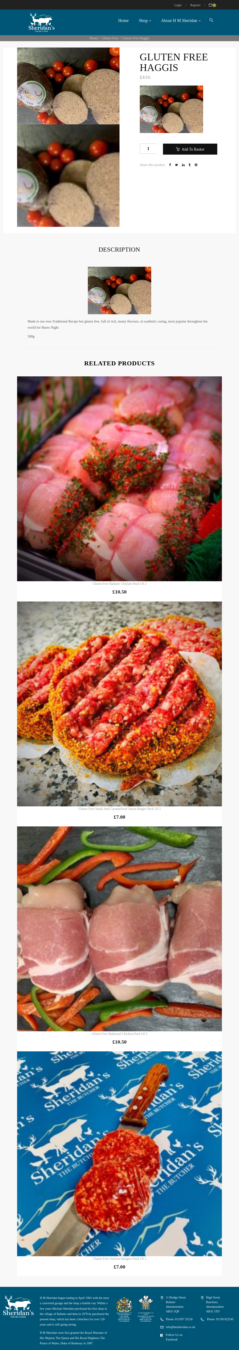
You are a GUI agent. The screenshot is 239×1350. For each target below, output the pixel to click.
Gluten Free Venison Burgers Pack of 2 (119, 1258)
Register (195, 5)
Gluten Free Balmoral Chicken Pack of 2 (120, 1034)
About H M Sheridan (181, 20)
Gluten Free (110, 38)
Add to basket (192, 149)
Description (119, 249)
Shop (145, 20)
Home (123, 20)
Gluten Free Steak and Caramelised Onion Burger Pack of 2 (119, 809)
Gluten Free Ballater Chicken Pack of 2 (119, 583)
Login (178, 5)
